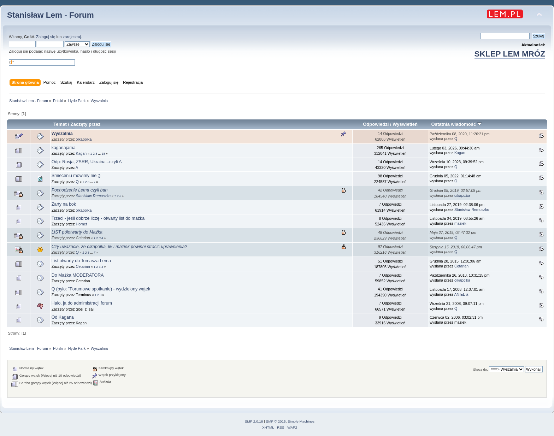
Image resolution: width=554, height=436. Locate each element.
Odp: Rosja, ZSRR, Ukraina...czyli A (87, 161)
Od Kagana (63, 317)
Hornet (81, 224)
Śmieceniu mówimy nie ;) (76, 175)
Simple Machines (301, 421)
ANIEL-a (461, 294)
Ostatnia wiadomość (456, 124)
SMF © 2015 (276, 421)
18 (103, 153)
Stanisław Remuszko (93, 196)
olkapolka (84, 139)
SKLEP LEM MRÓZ (510, 53)
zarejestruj (72, 37)
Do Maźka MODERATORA (78, 275)
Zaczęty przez (86, 124)
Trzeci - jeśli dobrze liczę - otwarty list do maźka (98, 218)
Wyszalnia (62, 133)
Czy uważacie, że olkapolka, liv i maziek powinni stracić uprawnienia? (119, 246)
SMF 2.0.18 (254, 421)
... (100, 153)
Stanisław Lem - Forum (50, 15)
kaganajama (64, 147)
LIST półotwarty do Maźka (77, 232)
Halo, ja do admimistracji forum (82, 303)
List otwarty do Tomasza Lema (81, 260)
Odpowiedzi (376, 124)
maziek (460, 223)
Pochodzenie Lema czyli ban (80, 190)
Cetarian (83, 266)
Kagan (81, 153)
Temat (59, 124)
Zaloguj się (45, 37)
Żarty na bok (64, 204)
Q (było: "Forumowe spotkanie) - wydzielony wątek (101, 289)
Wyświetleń (405, 124)
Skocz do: (480, 369)
